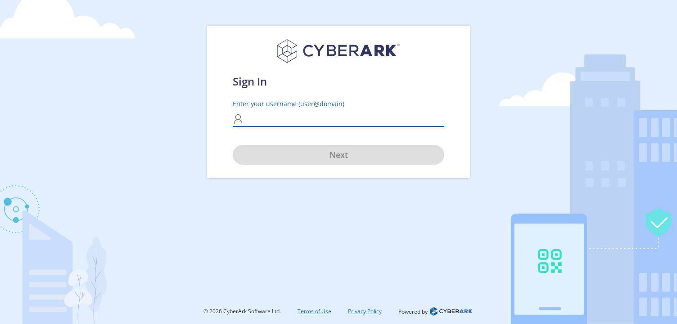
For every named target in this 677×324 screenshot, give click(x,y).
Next (338, 154)
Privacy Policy (365, 311)
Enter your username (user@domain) (288, 103)
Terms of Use (314, 311)
